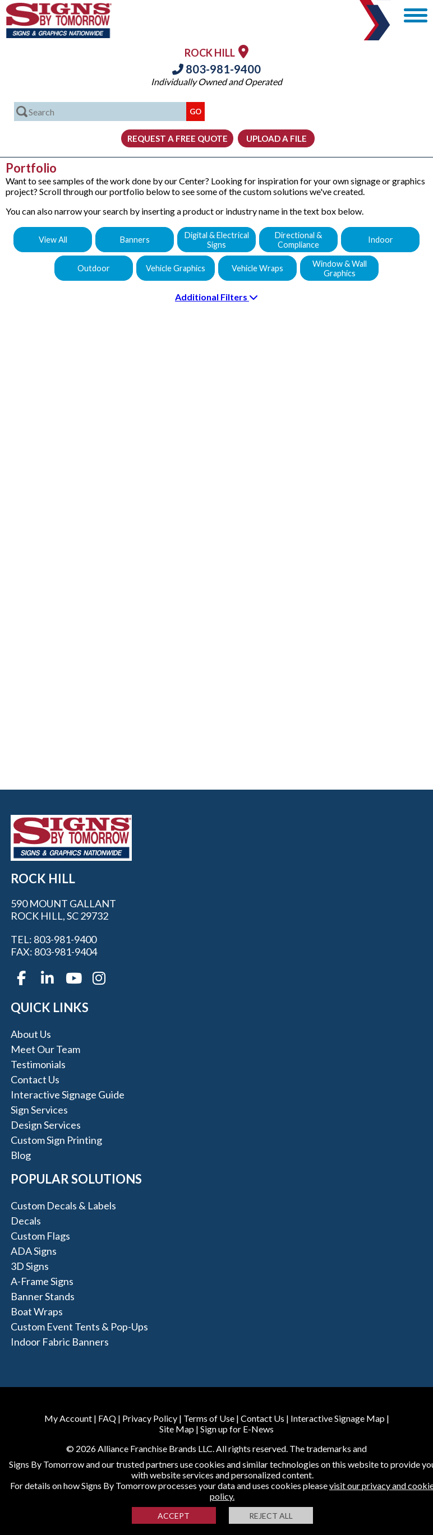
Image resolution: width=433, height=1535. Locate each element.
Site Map (176, 1428)
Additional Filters (216, 296)
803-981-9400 (216, 69)
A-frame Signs (42, 1281)
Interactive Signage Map (338, 1418)
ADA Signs (34, 1251)
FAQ (107, 1418)
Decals (26, 1220)
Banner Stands (43, 1296)
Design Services (46, 1125)
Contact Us (35, 1079)
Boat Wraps (37, 1311)
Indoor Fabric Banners (60, 1341)
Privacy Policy (149, 1418)
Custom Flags (40, 1236)
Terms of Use (208, 1418)
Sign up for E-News (237, 1428)
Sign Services (39, 1109)
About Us (31, 1034)
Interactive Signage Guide (68, 1094)
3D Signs (30, 1266)
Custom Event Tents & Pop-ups (79, 1326)
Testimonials (38, 1064)
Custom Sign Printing (56, 1140)
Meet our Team (45, 1049)
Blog (21, 1155)
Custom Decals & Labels (63, 1205)
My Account (68, 1418)
